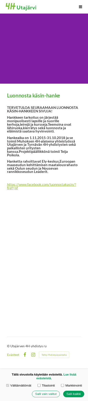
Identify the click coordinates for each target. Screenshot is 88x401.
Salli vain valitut (46, 394)
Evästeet (13, 354)
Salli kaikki (73, 394)
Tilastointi (46, 385)
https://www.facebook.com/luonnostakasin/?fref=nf (41, 186)
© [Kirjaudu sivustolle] (8, 346)
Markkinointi (71, 385)
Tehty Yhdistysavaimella (54, 354)
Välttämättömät (18, 385)
